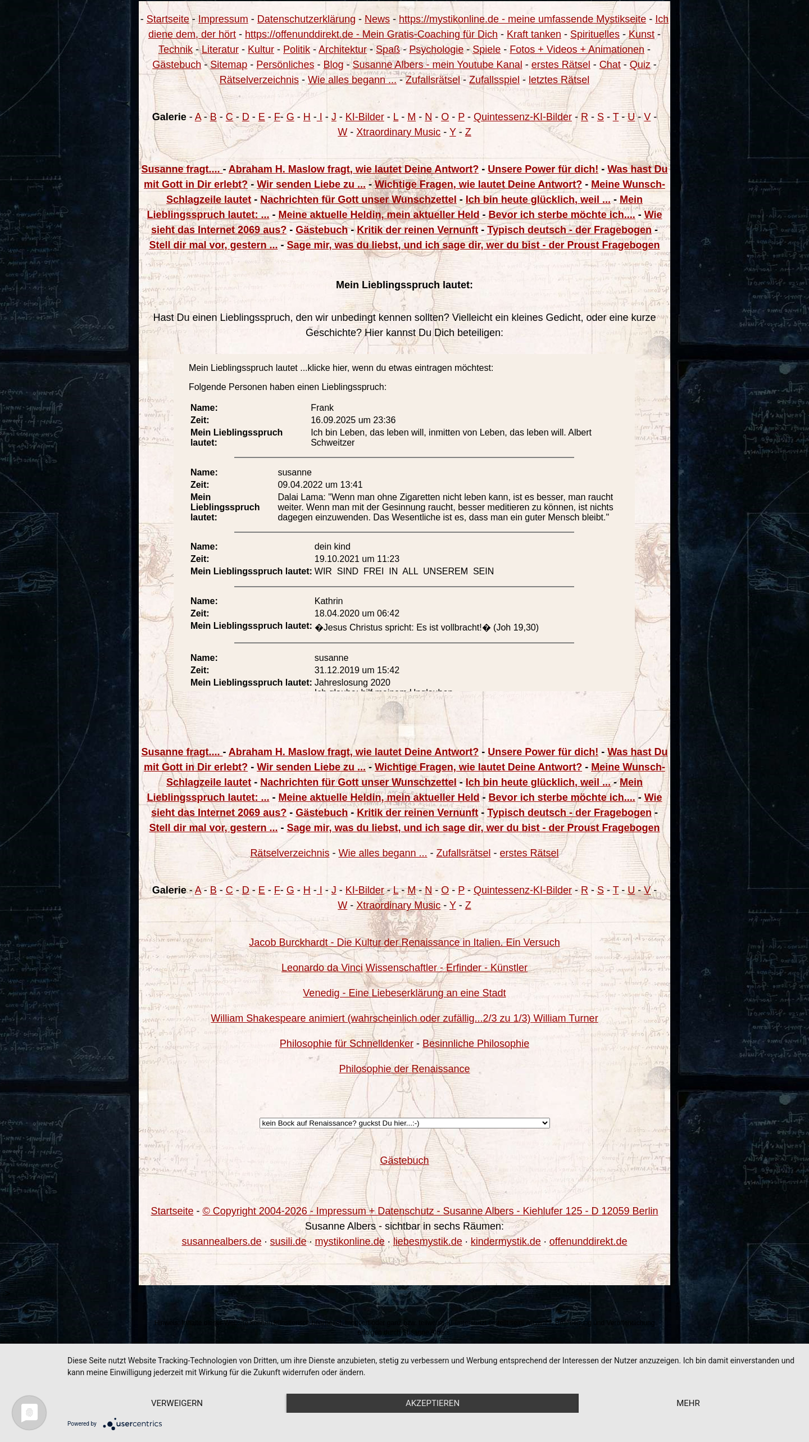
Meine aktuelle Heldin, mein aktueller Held (378, 214)
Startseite (168, 19)
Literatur (220, 49)
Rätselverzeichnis (259, 79)
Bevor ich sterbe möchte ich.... (562, 214)
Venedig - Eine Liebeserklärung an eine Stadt (404, 993)
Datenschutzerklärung (306, 19)
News (377, 19)
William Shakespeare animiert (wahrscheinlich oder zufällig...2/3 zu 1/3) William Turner (404, 1018)
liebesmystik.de (427, 1241)
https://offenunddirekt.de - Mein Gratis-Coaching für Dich (371, 34)
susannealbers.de (221, 1241)
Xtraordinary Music (398, 132)
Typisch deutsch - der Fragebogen (569, 229)
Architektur (343, 49)
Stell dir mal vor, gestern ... (213, 245)
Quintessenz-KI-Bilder (523, 117)
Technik (175, 49)
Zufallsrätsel (433, 79)
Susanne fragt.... (181, 169)
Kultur (261, 49)
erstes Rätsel (560, 64)
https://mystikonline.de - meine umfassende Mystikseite (522, 19)
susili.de (288, 1241)
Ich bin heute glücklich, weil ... (538, 199)
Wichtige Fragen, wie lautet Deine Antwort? (478, 184)
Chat (610, 64)
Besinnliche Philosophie (475, 1043)
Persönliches (285, 64)
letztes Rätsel (559, 79)
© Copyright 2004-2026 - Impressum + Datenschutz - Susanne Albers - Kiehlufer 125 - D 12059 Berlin (430, 1211)
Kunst (642, 34)
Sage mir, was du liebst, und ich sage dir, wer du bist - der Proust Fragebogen (473, 245)
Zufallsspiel (494, 79)
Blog (333, 64)
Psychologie (436, 49)
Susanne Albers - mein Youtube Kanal (437, 64)
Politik (296, 49)
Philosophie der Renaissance (404, 1068)
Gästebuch (176, 64)
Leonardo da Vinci (322, 967)
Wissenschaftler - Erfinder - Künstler (447, 967)
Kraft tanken (534, 34)
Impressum (223, 19)
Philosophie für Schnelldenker (346, 1043)
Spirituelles (595, 34)
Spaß (388, 49)
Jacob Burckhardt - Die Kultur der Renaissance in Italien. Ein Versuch (404, 942)
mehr (688, 1403)
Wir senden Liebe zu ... (311, 184)
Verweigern (177, 1403)
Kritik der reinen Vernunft (417, 229)
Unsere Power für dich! (543, 169)
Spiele (486, 49)
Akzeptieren (433, 1403)
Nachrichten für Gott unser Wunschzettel (358, 199)
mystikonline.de (350, 1241)
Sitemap (228, 64)
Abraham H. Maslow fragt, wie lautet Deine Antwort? (354, 169)
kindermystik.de (506, 1241)
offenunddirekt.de (588, 1241)
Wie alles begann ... (352, 79)
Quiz (640, 64)
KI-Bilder (365, 117)
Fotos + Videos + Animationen (577, 49)
